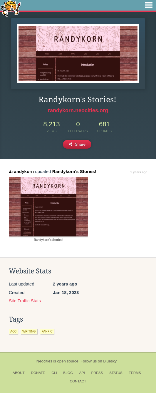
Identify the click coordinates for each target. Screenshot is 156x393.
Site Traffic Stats (25, 300)
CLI (54, 373)
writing (29, 331)
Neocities (44, 361)
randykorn (21, 171)
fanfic (47, 331)
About (19, 373)
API (82, 373)
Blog (68, 373)
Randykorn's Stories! (74, 171)
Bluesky (110, 361)
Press (97, 373)
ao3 (13, 331)
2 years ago (138, 172)
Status (116, 373)
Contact (78, 381)
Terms (135, 373)
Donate (38, 373)
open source (67, 361)
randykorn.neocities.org (78, 110)
